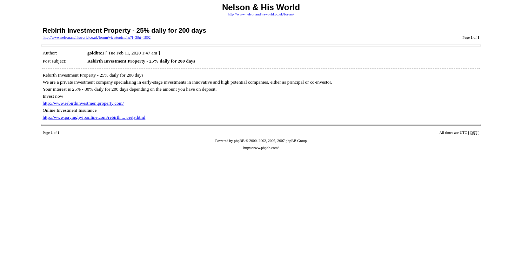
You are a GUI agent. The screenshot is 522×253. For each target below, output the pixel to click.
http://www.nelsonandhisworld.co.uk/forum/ (261, 14)
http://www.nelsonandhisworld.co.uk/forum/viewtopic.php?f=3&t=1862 (96, 37)
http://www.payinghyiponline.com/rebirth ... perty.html (93, 117)
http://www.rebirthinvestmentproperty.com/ (82, 103)
